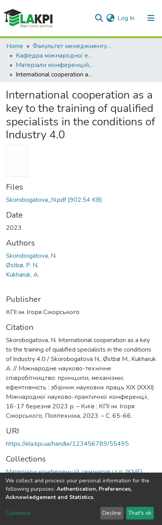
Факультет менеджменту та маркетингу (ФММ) (72, 46)
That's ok (139, 513)
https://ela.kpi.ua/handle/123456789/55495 (67, 443)
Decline (111, 513)
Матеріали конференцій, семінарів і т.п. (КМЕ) (55, 65)
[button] (110, 18)
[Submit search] (99, 18)
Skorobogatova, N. (31, 255)
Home (14, 46)
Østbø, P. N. (22, 265)
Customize (18, 513)
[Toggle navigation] (151, 18)
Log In (126, 18)
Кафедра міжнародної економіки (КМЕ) (55, 55)
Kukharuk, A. (22, 274)
